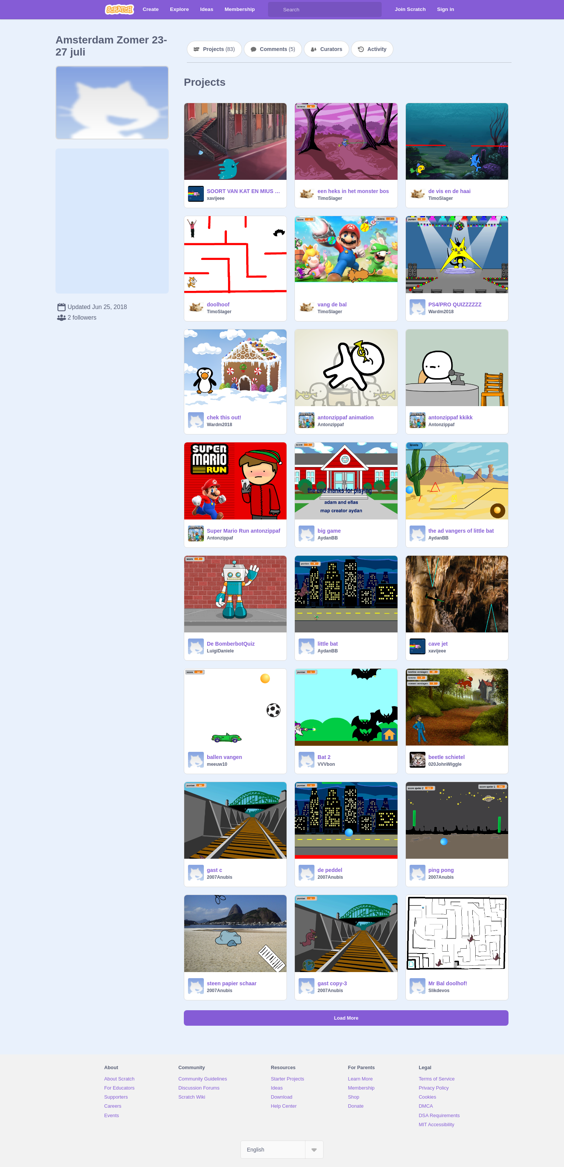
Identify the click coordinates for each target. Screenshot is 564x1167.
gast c (214, 870)
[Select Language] (282, 1150)
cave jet (438, 644)
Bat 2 (323, 757)
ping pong (441, 870)
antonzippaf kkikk (450, 417)
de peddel (329, 870)
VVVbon (326, 764)
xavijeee (216, 198)
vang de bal (332, 304)
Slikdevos (439, 990)
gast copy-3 (332, 983)
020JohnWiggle (445, 764)
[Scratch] (119, 9)
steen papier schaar (232, 983)
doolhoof (218, 304)
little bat (327, 644)
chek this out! (224, 417)
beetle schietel (446, 757)
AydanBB (327, 538)
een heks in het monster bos (353, 191)
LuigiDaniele (220, 651)
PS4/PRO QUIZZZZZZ (455, 304)
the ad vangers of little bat (461, 531)
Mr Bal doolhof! (447, 983)
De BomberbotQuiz (231, 644)
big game (329, 531)
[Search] (275, 9)
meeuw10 (217, 764)
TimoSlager (329, 198)
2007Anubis (219, 877)
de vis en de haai (449, 191)
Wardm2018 (441, 311)
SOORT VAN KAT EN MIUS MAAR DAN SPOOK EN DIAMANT (244, 191)
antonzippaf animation (345, 417)
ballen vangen (224, 757)
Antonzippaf (330, 424)
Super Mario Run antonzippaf (243, 531)
